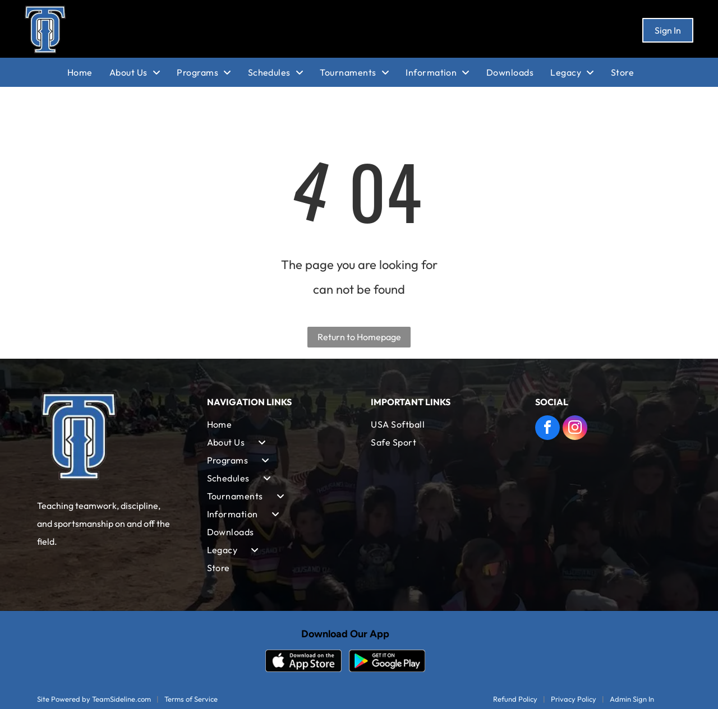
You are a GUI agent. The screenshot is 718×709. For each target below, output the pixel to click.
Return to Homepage (359, 336)
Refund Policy (515, 698)
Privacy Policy (573, 698)
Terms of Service (191, 698)
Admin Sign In (632, 698)
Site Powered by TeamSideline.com (94, 698)
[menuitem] (88, 72)
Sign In (668, 30)
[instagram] (575, 429)
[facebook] (547, 429)
